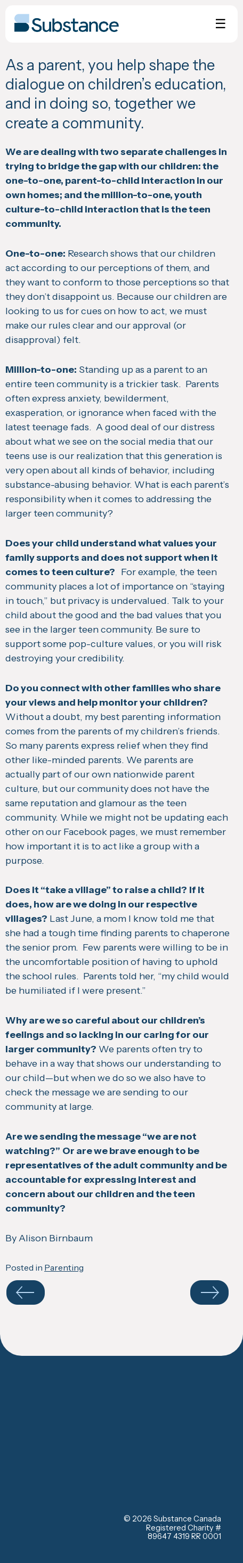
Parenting (64, 1267)
